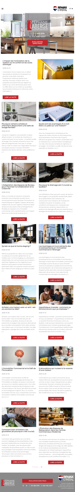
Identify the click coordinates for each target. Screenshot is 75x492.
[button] (2, 8)
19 (41, 467)
